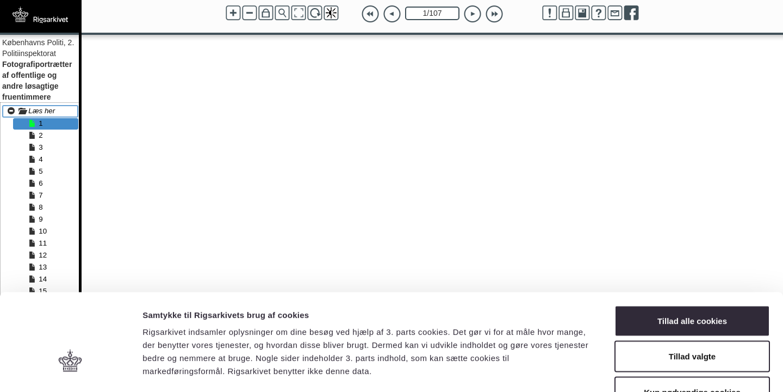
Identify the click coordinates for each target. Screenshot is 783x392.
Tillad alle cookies (692, 249)
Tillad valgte (692, 285)
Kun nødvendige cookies (692, 320)
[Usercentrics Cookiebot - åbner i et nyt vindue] (70, 371)
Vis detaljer (565, 370)
